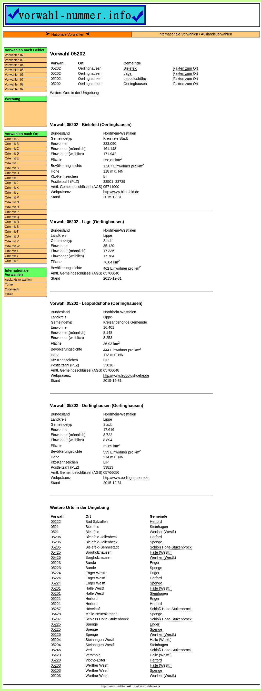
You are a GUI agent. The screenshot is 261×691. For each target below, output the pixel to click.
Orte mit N (12, 202)
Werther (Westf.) (163, 532)
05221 (56, 599)
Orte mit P (12, 212)
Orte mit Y (12, 256)
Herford (156, 521)
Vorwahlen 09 (14, 89)
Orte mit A (11, 139)
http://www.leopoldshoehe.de (126, 375)
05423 (56, 655)
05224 (56, 573)
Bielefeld (130, 68)
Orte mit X (12, 251)
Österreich (12, 289)
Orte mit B (12, 144)
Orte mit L (11, 192)
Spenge (156, 542)
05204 (56, 640)
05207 (56, 619)
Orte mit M (12, 197)
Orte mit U (12, 236)
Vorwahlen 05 (14, 70)
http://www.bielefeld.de (121, 192)
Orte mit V (12, 241)
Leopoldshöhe (135, 79)
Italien (9, 294)
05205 (56, 547)
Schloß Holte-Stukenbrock (171, 547)
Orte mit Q (12, 217)
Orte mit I (11, 178)
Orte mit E (12, 158)
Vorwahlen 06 (14, 75)
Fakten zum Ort (185, 68)
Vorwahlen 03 (14, 60)
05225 (56, 624)
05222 (56, 521)
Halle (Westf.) (161, 552)
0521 (55, 527)
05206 (56, 537)
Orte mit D (12, 153)
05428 (56, 614)
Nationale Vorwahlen (67, 34)
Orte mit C (12, 148)
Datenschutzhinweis (147, 686)
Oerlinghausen (135, 84)
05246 (56, 650)
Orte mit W (12, 246)
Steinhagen (159, 527)
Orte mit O (12, 207)
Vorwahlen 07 (14, 79)
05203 (56, 665)
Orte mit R (12, 222)
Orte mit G (12, 168)
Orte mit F (11, 163)
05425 (56, 552)
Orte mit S (12, 227)
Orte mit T (11, 231)
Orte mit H (12, 173)
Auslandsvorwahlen (18, 279)
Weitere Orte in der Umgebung (74, 93)
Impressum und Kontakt (116, 686)
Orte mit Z (11, 261)
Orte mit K (12, 188)
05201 (56, 588)
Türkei (9, 284)
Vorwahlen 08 (14, 84)
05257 (56, 609)
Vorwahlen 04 (14, 65)
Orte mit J (11, 183)
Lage (128, 73)
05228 (56, 660)
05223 (56, 563)
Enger (154, 563)
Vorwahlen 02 (14, 55)
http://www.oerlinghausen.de (125, 478)
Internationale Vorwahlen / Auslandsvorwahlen (195, 34)
